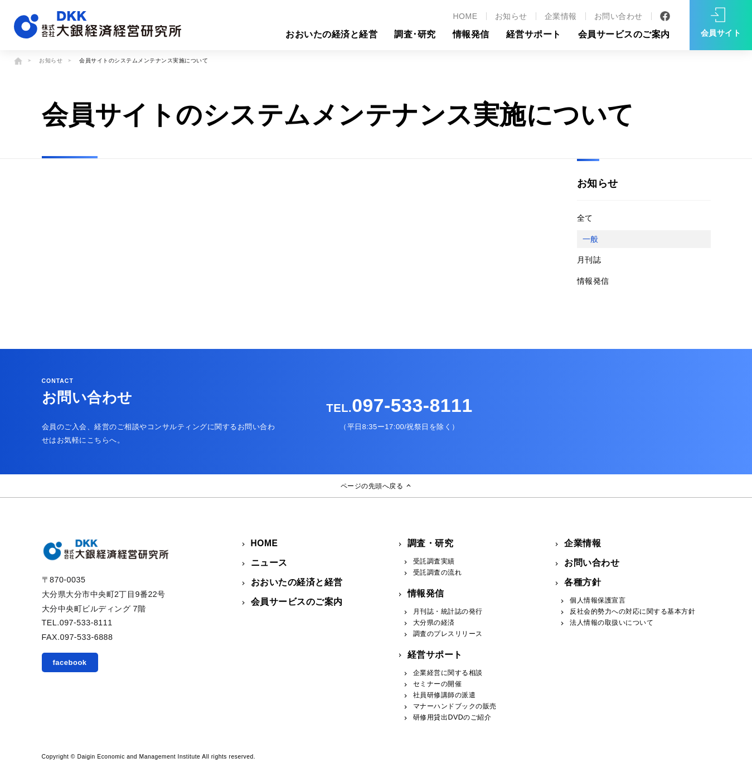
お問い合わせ (618, 16)
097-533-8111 (399, 405)
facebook (70, 662)
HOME (465, 16)
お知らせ (511, 16)
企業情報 (561, 16)
